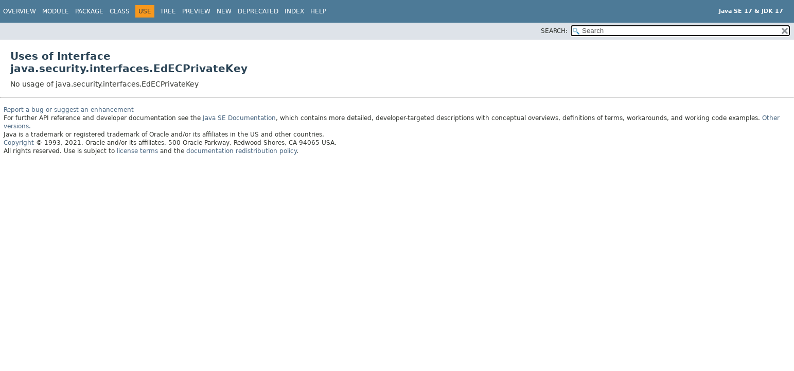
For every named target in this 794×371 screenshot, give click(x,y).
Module (55, 11)
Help (318, 11)
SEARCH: (554, 31)
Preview (196, 11)
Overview (19, 11)
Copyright (19, 142)
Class (120, 11)
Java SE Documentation (239, 118)
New (224, 11)
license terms (137, 151)
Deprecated (258, 11)
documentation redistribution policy (241, 151)
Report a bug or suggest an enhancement (69, 109)
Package (89, 11)
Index (294, 11)
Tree (168, 11)
